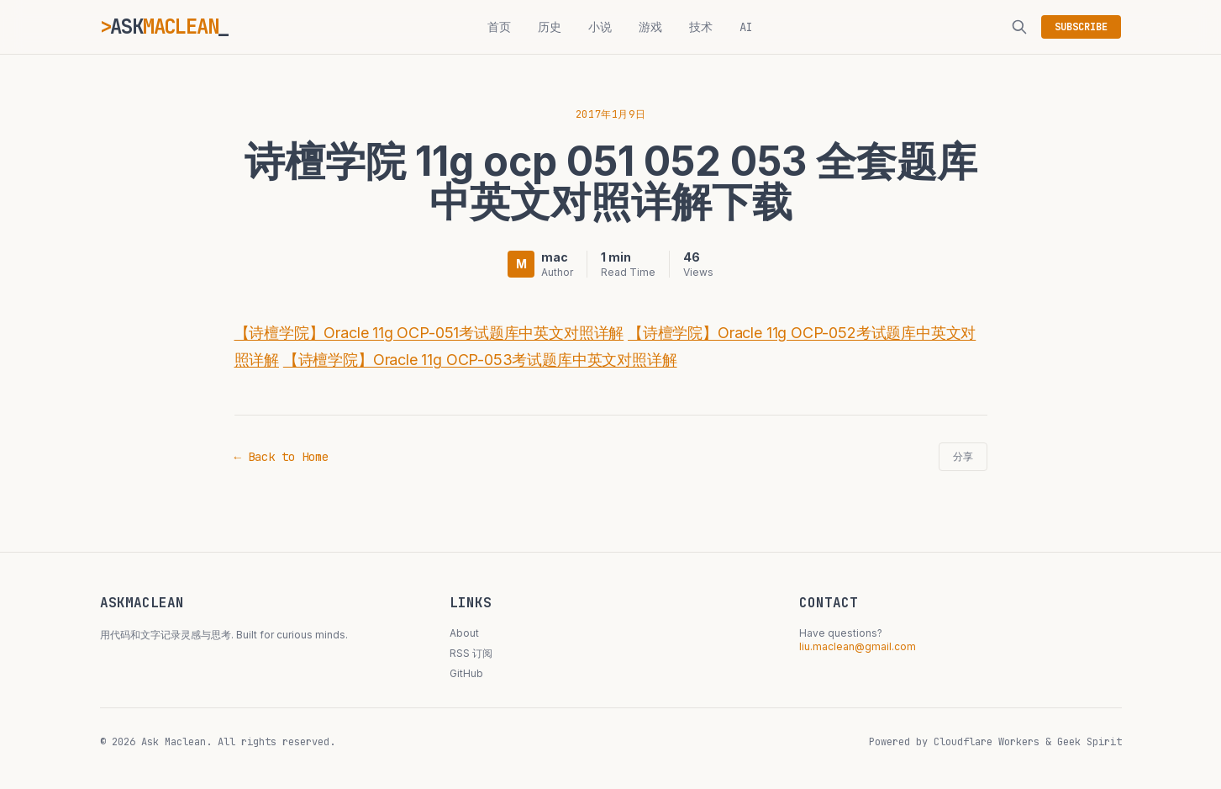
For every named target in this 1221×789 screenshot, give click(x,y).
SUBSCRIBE (1081, 27)
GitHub (466, 673)
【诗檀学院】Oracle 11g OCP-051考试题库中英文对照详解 (429, 333)
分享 (963, 456)
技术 (701, 26)
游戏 (650, 26)
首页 (499, 26)
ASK (164, 26)
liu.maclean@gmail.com (857, 646)
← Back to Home (281, 456)
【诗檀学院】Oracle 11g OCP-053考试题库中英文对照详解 (480, 359)
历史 (549, 26)
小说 (600, 26)
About (464, 633)
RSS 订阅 (471, 653)
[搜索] (1019, 27)
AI (746, 26)
